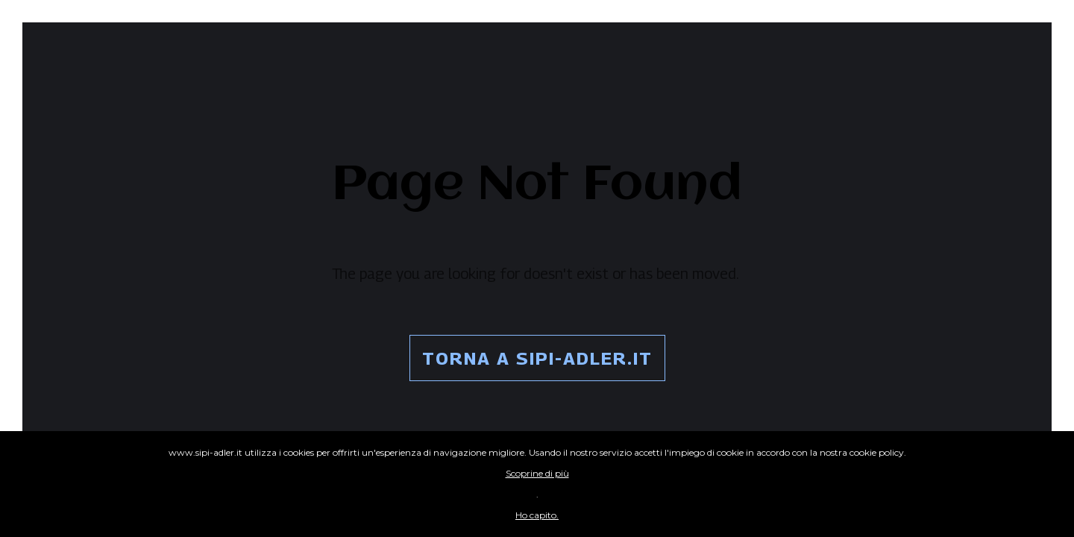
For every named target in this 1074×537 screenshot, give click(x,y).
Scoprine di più (537, 473)
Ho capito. (537, 515)
